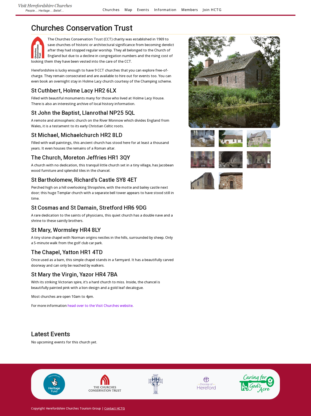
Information (165, 10)
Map (128, 10)
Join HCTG (212, 10)
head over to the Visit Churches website (100, 305)
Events (143, 10)
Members (189, 10)
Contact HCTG (114, 408)
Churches (111, 10)
